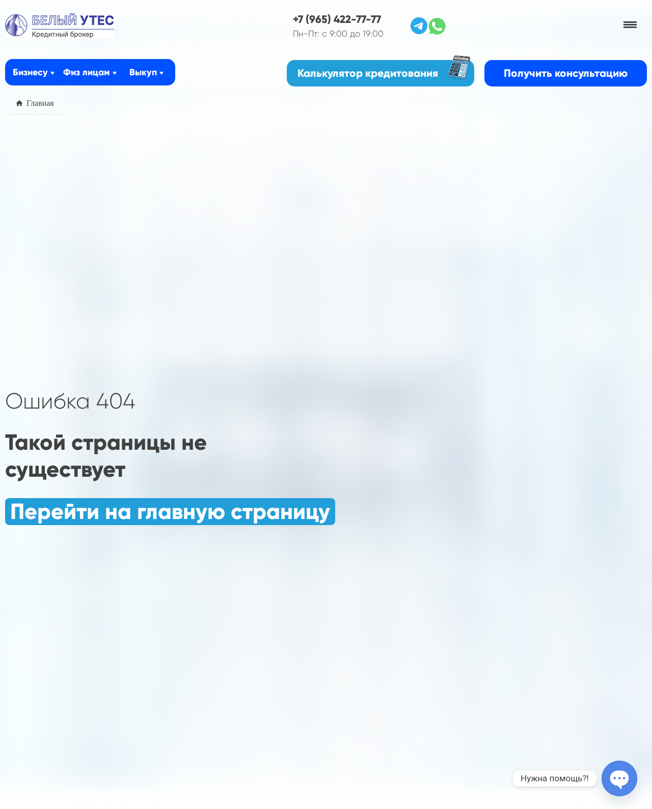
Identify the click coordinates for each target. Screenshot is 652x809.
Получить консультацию (566, 73)
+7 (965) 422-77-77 (337, 19)
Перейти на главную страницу (170, 511)
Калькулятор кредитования (383, 70)
